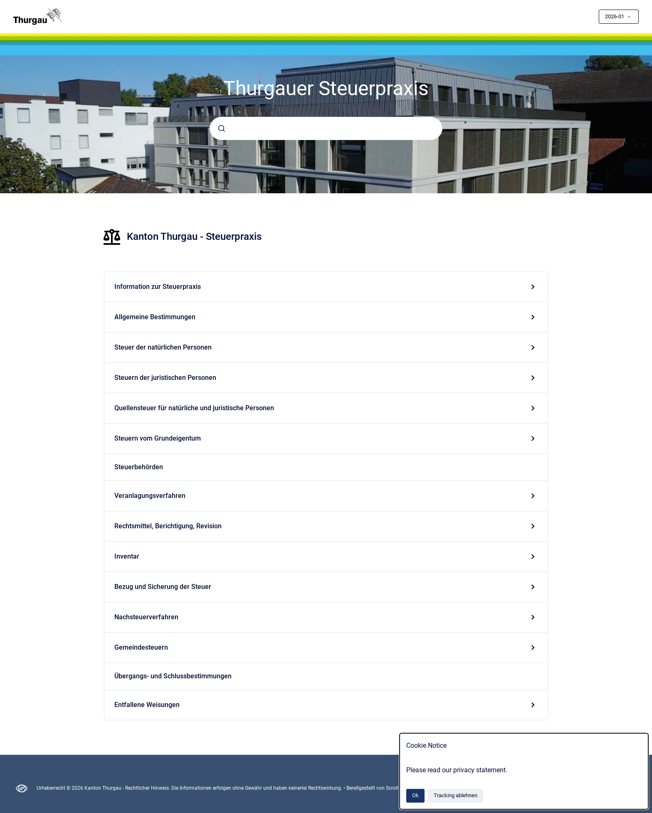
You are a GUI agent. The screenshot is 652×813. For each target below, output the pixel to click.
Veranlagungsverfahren (149, 496)
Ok (415, 795)
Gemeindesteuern (141, 647)
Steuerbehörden (138, 467)
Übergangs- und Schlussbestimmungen (173, 676)
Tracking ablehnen (455, 795)
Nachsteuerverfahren (146, 617)
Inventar (126, 556)
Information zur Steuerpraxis (157, 287)
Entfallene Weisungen (147, 705)
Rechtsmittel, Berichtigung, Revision (168, 526)
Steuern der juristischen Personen (165, 378)
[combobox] (326, 128)
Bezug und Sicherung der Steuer (162, 587)
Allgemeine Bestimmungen (154, 317)
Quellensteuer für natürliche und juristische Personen (194, 408)
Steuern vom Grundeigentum (157, 438)
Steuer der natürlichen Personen (163, 347)
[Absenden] (221, 128)
